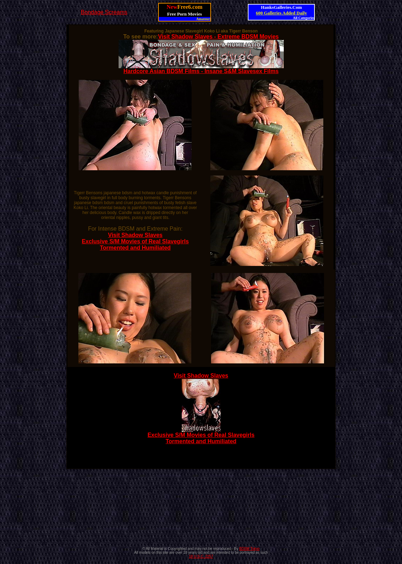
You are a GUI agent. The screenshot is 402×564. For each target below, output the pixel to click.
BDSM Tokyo (249, 549)
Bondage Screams (104, 12)
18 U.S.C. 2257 (201, 556)
